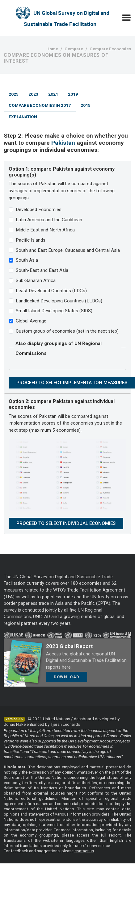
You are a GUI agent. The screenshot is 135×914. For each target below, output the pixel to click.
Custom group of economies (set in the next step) (67, 331)
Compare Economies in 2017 (40, 105)
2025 (14, 94)
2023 (33, 94)
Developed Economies (38, 209)
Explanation (23, 116)
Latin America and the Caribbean (49, 219)
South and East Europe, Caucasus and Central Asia (68, 250)
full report (111, 835)
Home (52, 48)
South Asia (27, 260)
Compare (74, 48)
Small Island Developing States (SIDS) (54, 311)
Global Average (31, 321)
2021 (53, 94)
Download (66, 677)
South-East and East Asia (42, 270)
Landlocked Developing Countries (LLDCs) (59, 301)
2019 (73, 94)
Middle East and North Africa (45, 230)
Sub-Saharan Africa (36, 280)
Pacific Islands (30, 240)
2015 (86, 105)
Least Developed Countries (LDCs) (51, 290)
